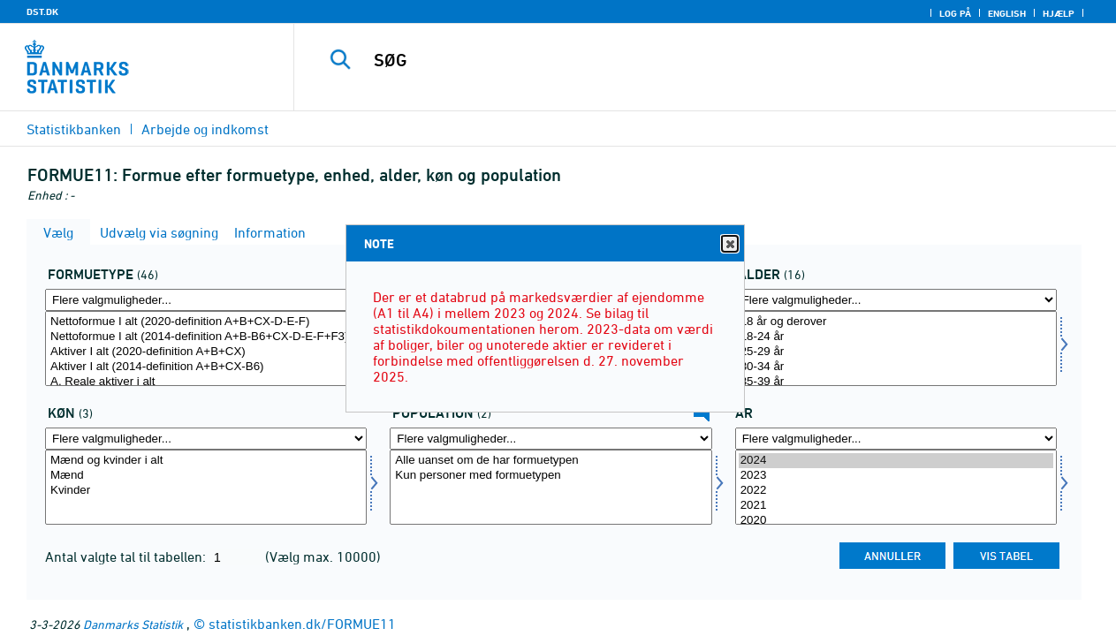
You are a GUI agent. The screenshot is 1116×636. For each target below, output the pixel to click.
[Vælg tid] (896, 487)
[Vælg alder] (896, 348)
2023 (896, 475)
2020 (896, 520)
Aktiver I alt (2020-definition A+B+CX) (206, 352)
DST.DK (42, 11)
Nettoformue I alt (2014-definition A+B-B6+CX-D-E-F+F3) (206, 336)
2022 (896, 490)
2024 (896, 460)
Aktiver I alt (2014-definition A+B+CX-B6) (206, 367)
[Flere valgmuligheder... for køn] (206, 439)
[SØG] (691, 60)
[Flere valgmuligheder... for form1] (206, 300)
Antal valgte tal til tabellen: (127, 556)
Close (729, 244)
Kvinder (206, 490)
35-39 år (896, 382)
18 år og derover (896, 321)
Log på (955, 13)
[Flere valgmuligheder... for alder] (896, 300)
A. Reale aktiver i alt (206, 382)
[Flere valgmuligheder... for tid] (896, 439)
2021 (896, 505)
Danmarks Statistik (133, 624)
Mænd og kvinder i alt (206, 460)
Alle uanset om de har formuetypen (550, 460)
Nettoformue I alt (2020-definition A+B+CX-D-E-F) (206, 321)
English (1007, 13)
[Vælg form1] (206, 348)
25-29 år (896, 352)
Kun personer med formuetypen (550, 475)
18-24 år (896, 336)
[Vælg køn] (206, 487)
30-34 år (896, 367)
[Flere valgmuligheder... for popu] (550, 439)
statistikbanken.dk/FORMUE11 (302, 624)
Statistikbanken (74, 129)
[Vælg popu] (550, 487)
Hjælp (1058, 13)
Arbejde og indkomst (205, 129)
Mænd (206, 475)
